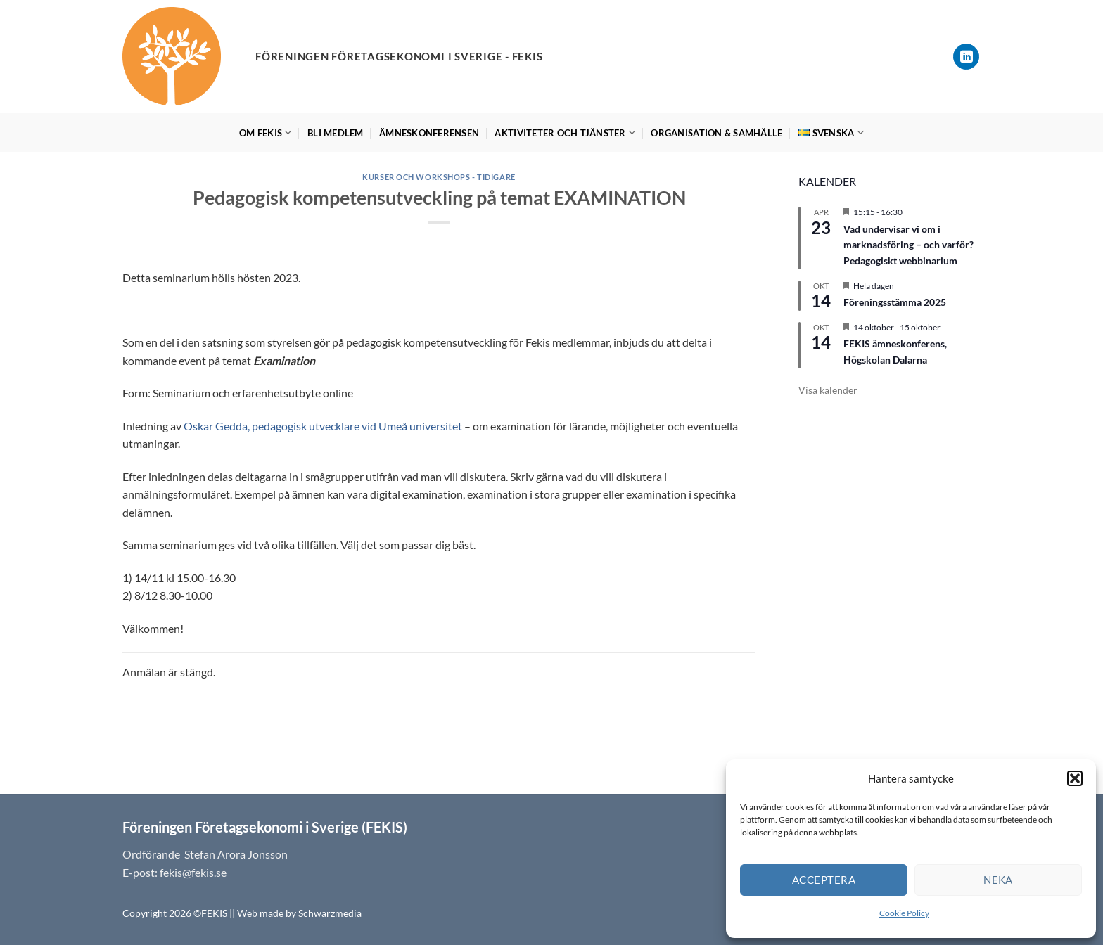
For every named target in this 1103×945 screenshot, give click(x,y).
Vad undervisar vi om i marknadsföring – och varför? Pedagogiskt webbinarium (908, 244)
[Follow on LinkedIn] (966, 57)
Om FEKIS (265, 132)
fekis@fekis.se (193, 872)
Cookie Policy (904, 913)
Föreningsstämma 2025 (894, 302)
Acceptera (823, 879)
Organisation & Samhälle (716, 133)
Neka (998, 879)
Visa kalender (827, 390)
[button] (1075, 778)
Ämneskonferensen (429, 133)
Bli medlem (335, 133)
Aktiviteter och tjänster (565, 132)
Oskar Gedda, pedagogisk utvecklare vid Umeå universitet (323, 425)
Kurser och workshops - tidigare (438, 176)
